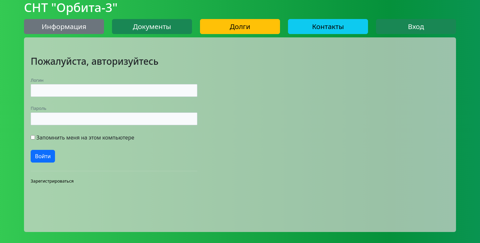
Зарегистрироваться (52, 181)
